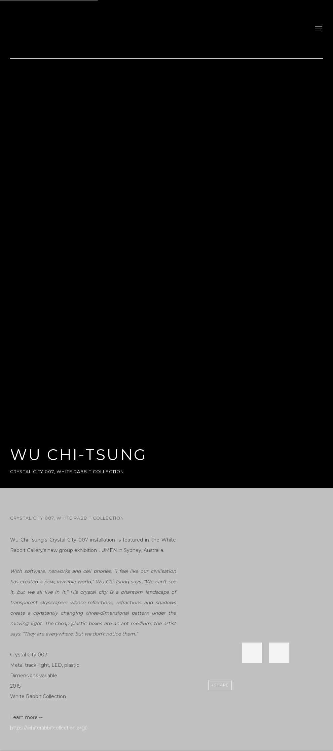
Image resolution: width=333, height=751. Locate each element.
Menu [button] (318, 29)
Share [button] (221, 685)
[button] (252, 653)
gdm (57, 29)
